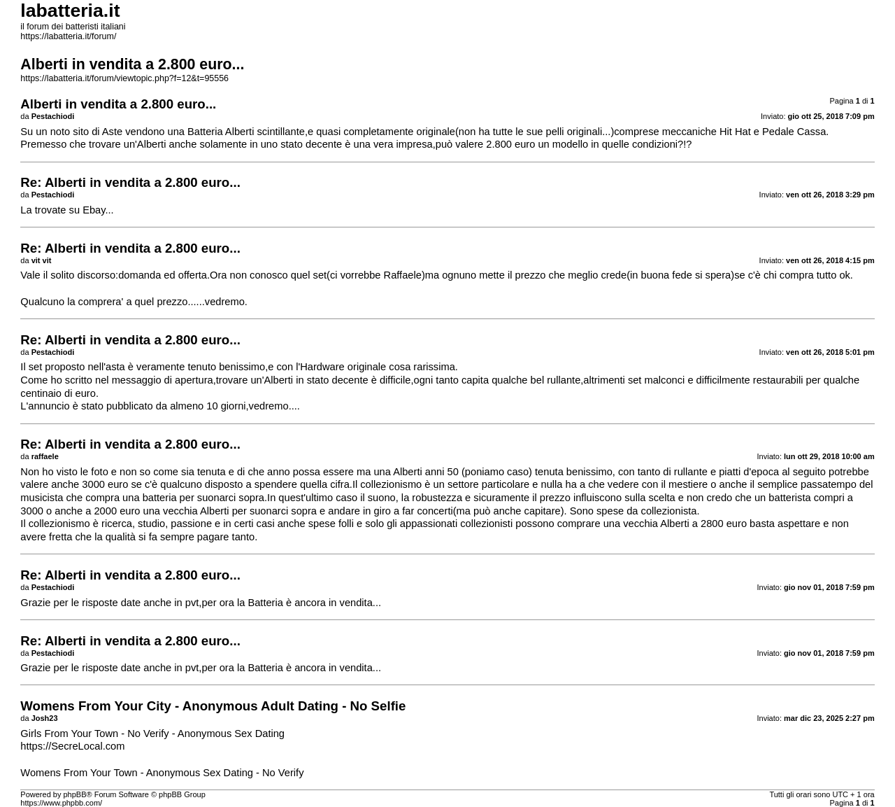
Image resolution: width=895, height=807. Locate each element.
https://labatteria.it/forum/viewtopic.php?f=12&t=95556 (124, 78)
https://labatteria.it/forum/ (68, 36)
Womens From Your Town (78, 772)
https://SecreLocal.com (72, 746)
